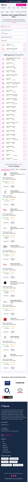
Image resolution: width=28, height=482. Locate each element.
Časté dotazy (4, 447)
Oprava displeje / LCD (7, 30)
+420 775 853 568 (9, 213)
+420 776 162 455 (9, 195)
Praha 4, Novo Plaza (14, 245)
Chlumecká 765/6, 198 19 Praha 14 (16, 264)
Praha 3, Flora (13, 227)
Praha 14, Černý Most (15, 263)
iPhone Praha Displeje (6, 465)
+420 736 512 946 (9, 323)
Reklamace (4, 445)
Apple (7, 11)
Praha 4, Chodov (13, 209)
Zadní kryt (5, 33)
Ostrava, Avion (13, 318)
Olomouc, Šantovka (14, 336)
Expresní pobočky (14, 458)
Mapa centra (6, 186)
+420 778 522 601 (9, 305)
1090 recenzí (12, 328)
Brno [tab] (17, 169)
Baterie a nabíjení (6, 26)
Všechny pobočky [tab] (6, 169)
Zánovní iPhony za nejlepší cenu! (15, 1)
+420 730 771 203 (9, 177)
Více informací (13, 22)
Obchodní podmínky (5, 451)
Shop (14, 7)
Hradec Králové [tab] (23, 169)
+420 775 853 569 (12, 215)
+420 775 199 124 (9, 250)
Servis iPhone (4, 458)
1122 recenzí (12, 182)
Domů (2, 11)
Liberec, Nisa (13, 354)
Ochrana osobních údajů (18, 478)
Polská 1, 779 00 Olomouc (15, 337)
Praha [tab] (13, 169)
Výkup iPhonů (4, 449)
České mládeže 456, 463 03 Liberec (16, 355)
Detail (12, 186)
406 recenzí (12, 346)
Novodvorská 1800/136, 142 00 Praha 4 (17, 246)
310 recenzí (12, 255)
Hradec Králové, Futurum (15, 300)
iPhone (12, 11)
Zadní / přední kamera (7, 37)
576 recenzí (12, 310)
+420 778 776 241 (12, 233)
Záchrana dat (23, 7)
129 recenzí (12, 273)
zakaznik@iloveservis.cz (8, 434)
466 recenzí (12, 364)
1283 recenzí (12, 237)
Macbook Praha (14, 461)
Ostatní (4, 40)
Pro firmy (3, 443)
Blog (18, 7)
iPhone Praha (4, 461)
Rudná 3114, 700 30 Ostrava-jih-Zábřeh (17, 319)
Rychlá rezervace (21, 4)
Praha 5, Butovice (14, 173)
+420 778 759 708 (12, 179)
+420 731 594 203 (9, 286)
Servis (9, 7)
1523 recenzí (12, 291)
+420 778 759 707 (12, 287)
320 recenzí (12, 201)
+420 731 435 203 (9, 232)
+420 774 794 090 (9, 268)
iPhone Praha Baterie (18, 465)
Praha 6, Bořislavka (14, 191)
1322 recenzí (12, 219)
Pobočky (3, 7)
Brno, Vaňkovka (13, 281)
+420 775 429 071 (9, 359)
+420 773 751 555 (9, 341)
